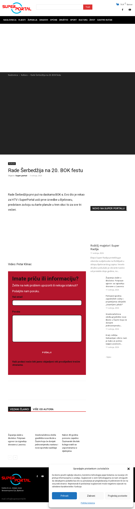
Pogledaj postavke (117, 495)
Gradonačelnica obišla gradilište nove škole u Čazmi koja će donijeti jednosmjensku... (116, 320)
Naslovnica (13, 75)
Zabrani (91, 495)
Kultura (24, 75)
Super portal (21, 175)
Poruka (47, 326)
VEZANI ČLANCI (19, 409)
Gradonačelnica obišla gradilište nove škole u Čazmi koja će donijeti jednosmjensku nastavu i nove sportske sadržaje (46, 441)
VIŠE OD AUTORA (43, 409)
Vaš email (47, 300)
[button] (128, 468)
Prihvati (64, 495)
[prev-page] (10, 458)
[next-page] (15, 458)
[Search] (87, 7)
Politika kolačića (88, 503)
